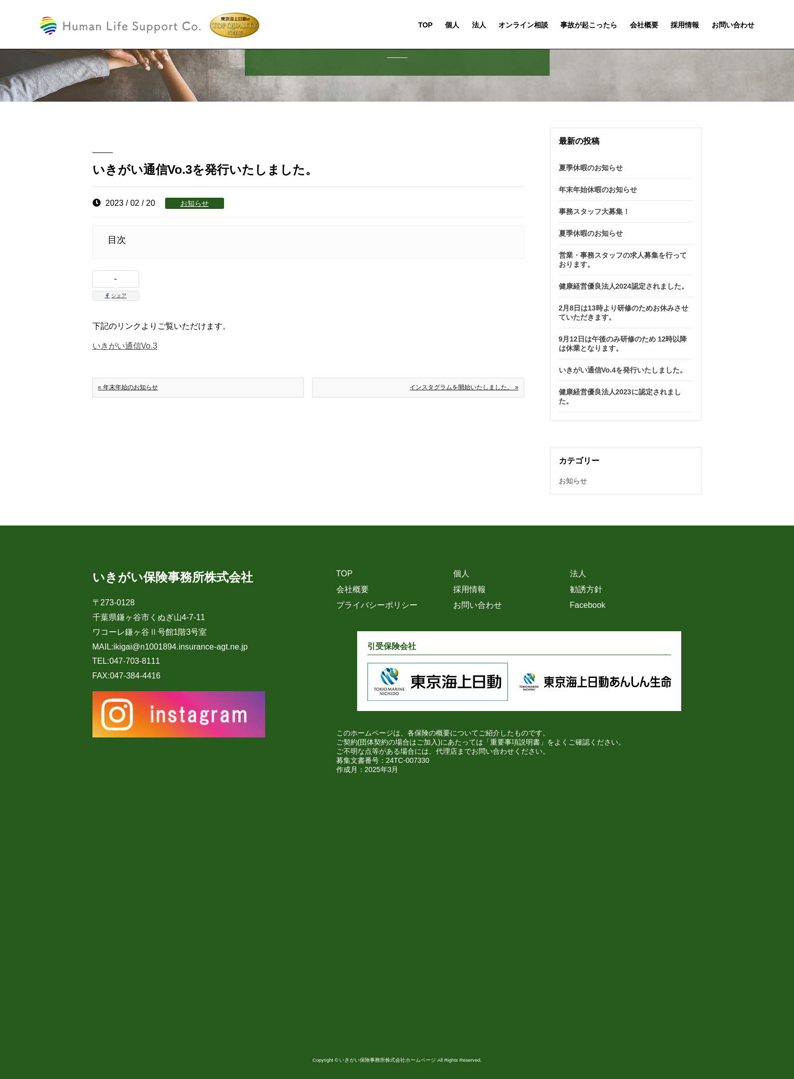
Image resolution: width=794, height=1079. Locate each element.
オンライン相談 (523, 25)
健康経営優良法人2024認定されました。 (623, 286)
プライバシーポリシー (377, 605)
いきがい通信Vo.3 (124, 346)
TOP (425, 25)
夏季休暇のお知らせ (591, 168)
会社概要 (644, 25)
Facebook (588, 605)
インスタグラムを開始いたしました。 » (463, 387)
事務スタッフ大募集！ (594, 211)
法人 (479, 25)
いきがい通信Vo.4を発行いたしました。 (623, 370)
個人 (452, 25)
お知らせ (194, 203)
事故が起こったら (588, 25)
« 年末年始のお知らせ (128, 387)
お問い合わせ (733, 25)
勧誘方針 (586, 589)
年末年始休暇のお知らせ (598, 190)
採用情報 (685, 25)
